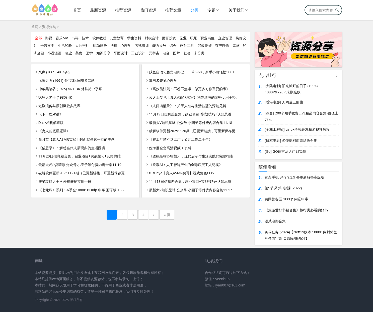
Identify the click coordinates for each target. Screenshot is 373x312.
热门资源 (148, 10)
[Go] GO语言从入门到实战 (285, 151)
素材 (236, 45)
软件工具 (187, 45)
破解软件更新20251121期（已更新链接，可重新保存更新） (83, 173)
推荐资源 (123, 10)
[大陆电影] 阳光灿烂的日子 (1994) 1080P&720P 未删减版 (291, 88)
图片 (176, 53)
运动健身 (100, 45)
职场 (193, 38)
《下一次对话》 (50, 114)
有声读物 (222, 45)
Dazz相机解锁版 (51, 122)
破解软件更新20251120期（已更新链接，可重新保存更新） (194, 130)
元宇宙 (154, 53)
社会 (187, 53)
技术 (85, 38)
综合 (173, 45)
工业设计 (138, 53)
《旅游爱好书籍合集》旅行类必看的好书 (296, 210)
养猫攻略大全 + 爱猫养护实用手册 (64, 181)
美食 (78, 53)
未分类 (199, 53)
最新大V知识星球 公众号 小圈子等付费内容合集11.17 (190, 190)
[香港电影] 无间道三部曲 (284, 102)
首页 (77, 10)
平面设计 (121, 53)
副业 (183, 38)
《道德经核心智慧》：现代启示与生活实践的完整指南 (191, 156)
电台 (166, 53)
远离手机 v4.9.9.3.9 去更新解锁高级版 (294, 177)
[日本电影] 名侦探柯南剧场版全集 (291, 140)
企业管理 (225, 38)
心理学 (126, 45)
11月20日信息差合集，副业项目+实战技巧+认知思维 (79, 156)
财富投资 (169, 38)
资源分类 (49, 26)
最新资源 (98, 10)
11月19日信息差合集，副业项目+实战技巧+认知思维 (190, 114)
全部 (38, 38)
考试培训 (142, 45)
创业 (68, 53)
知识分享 (103, 53)
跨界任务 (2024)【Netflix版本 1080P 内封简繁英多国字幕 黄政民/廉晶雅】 (301, 235)
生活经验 (65, 45)
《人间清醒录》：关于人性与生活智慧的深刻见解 (187, 105)
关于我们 (237, 10)
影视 (48, 38)
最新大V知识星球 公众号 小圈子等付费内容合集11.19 (79, 164)
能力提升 (159, 45)
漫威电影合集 (275, 221)
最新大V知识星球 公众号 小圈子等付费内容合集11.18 (190, 122)
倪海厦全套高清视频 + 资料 (170, 147)
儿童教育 (117, 38)
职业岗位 (207, 38)
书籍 (75, 38)
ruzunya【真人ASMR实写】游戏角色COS (181, 173)
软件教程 (99, 38)
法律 (113, 45)
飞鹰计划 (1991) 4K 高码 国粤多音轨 (66, 80)
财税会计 (152, 38)
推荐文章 (173, 10)
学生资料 (134, 38)
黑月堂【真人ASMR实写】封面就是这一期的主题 (76, 139)
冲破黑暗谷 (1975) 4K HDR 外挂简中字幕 (70, 88)
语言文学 (47, 45)
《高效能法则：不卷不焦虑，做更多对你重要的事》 (189, 88)
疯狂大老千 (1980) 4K (55, 97)
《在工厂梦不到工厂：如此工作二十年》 (180, 139)
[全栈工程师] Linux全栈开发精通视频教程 (297, 129)
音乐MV (62, 38)
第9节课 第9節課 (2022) (283, 188)
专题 (211, 10)
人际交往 (82, 45)
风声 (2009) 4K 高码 (53, 72)
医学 (89, 53)
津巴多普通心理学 (163, 80)
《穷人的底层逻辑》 (54, 130)
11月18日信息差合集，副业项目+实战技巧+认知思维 (190, 181)
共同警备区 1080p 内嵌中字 (286, 199)
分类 (194, 10)
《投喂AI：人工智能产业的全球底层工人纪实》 (186, 164)
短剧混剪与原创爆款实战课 (59, 105)
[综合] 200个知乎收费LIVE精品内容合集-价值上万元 (301, 116)
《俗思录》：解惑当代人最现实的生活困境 (71, 147)
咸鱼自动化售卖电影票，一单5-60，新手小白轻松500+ (192, 72)
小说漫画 (54, 53)
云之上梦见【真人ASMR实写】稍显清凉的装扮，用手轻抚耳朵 (194, 97)
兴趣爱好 (205, 45)
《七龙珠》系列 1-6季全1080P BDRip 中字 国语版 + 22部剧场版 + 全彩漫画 (83, 190)
